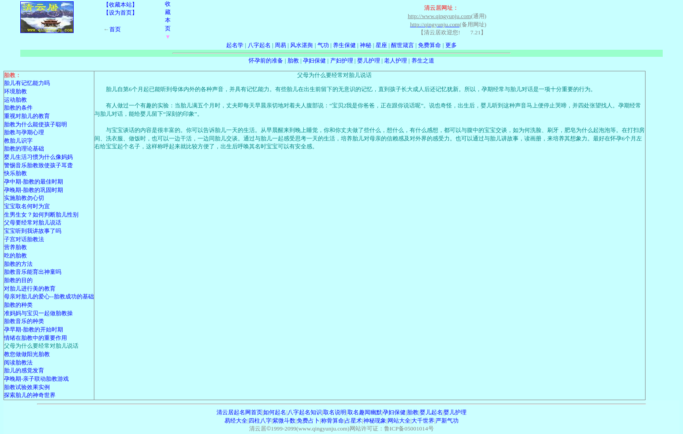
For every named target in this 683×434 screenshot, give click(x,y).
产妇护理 (341, 60)
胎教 (293, 60)
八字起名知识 (304, 412)
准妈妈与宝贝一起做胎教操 (38, 313)
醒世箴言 (402, 45)
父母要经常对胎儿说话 (32, 222)
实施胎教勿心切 (24, 198)
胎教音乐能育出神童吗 (32, 271)
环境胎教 (15, 91)
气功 (323, 45)
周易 (280, 45)
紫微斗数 (283, 420)
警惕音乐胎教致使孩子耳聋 (38, 165)
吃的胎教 (15, 255)
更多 (451, 45)
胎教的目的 (18, 280)
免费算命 (429, 45)
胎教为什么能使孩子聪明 (35, 124)
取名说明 (334, 412)
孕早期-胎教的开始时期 (33, 329)
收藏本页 (168, 20)
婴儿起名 (431, 412)
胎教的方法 (18, 264)
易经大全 (235, 420)
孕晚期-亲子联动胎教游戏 (36, 378)
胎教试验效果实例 (27, 387)
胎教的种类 (18, 305)
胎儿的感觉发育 (24, 370)
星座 (381, 45)
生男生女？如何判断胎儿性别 (41, 214)
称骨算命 (332, 420)
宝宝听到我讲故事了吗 (32, 231)
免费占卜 (308, 420)
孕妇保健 (314, 60)
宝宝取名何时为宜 (27, 206)
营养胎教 (15, 247)
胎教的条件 (18, 107)
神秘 (365, 45)
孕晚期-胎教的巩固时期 (33, 190)
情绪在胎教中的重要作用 (35, 338)
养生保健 (344, 45)
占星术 (353, 420)
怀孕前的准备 (266, 60)
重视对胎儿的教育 (27, 116)
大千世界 (422, 420)
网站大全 (399, 420)
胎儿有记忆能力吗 (27, 83)
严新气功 (447, 420)
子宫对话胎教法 (24, 239)
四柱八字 (260, 420)
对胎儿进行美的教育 (30, 288)
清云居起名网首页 (239, 412)
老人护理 (395, 60)
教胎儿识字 (18, 140)
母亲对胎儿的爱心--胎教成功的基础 (49, 296)
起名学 (234, 45)
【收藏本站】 (120, 4)
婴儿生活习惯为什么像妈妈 (38, 157)
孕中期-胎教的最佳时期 (33, 181)
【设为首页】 (120, 12)
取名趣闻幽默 (364, 412)
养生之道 (422, 60)
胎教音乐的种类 (24, 321)
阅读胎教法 (18, 362)
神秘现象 (374, 420)
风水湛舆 (301, 45)
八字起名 (259, 45)
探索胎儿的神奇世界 (30, 395)
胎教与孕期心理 (24, 132)
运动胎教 (15, 99)
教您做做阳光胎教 (27, 354)
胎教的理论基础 (24, 148)
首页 (115, 29)
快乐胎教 (15, 173)
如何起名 (274, 412)
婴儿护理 (368, 60)
